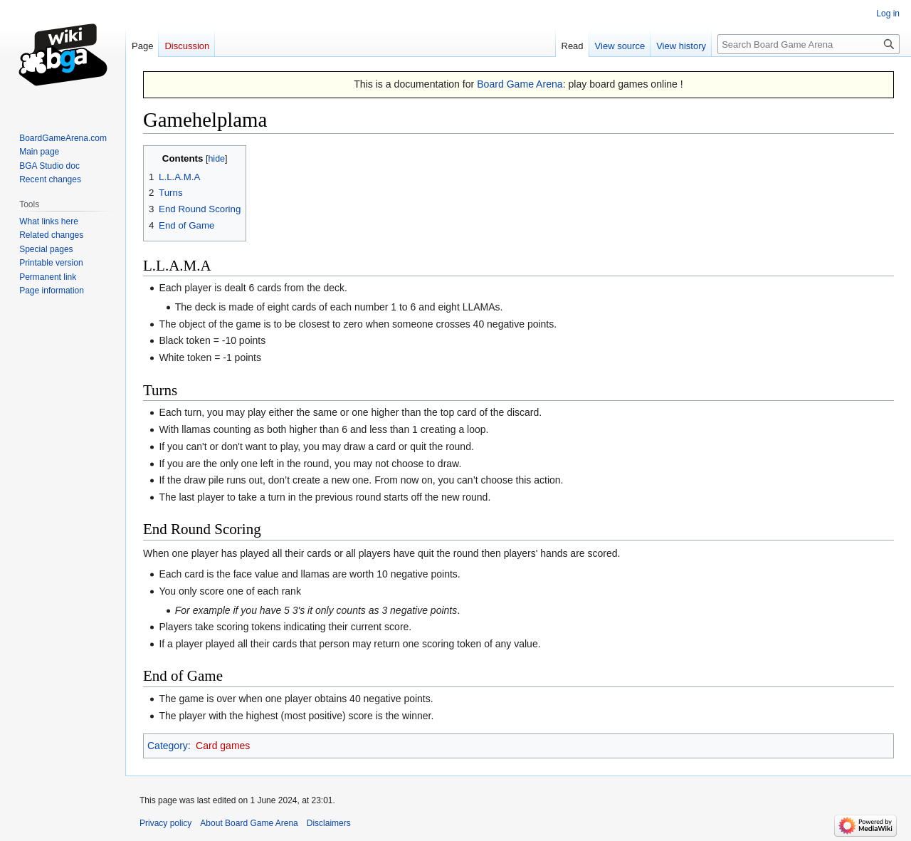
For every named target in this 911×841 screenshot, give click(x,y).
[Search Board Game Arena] (808, 44)
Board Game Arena (520, 84)
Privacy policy (165, 823)
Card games (223, 745)
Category (167, 745)
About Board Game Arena (248, 823)
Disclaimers (329, 823)
